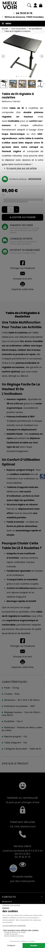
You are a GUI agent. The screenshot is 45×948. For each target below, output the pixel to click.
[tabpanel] (22, 56)
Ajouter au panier (22, 217)
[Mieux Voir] (10, 5)
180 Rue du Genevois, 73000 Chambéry (24, 17)
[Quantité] (10, 209)
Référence (7, 101)
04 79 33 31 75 (24, 13)
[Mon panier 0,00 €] (41, 5)
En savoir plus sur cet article (22, 168)
